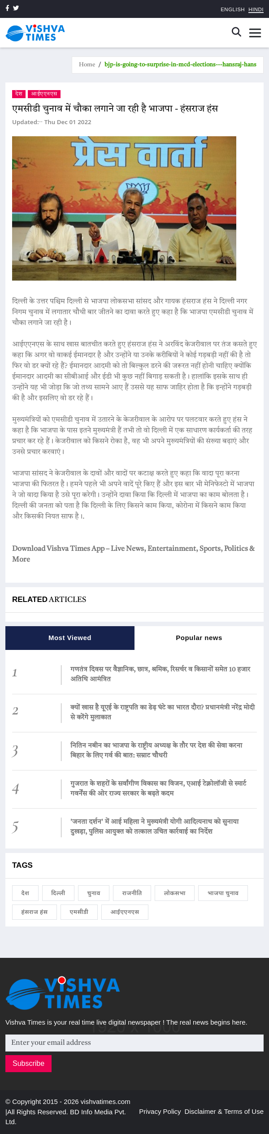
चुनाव (93, 893)
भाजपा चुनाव (223, 893)
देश (18, 94)
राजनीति (132, 893)
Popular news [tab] (199, 637)
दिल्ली (58, 893)
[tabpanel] (134, 748)
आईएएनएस (44, 94)
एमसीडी (79, 912)
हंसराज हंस (35, 912)
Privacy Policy (160, 1111)
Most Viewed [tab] (69, 637)
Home (87, 65)
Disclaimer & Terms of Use (224, 1111)
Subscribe (28, 1063)
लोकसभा (175, 893)
